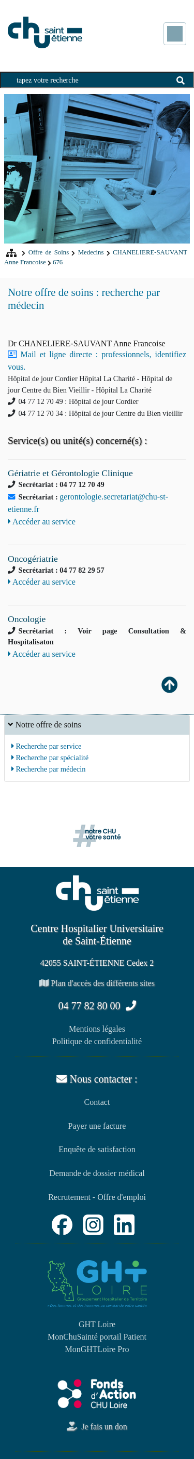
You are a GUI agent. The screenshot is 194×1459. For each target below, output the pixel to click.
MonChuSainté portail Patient (97, 1336)
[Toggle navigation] (174, 33)
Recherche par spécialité (49, 757)
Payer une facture (97, 1126)
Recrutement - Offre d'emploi (97, 1197)
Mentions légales (97, 1028)
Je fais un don (97, 1426)
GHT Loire (97, 1324)
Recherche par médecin (48, 769)
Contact (97, 1102)
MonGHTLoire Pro (97, 1349)
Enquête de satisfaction (96, 1149)
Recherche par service (46, 746)
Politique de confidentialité (97, 1041)
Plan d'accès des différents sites (97, 983)
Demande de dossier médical (96, 1173)
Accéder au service (42, 521)
